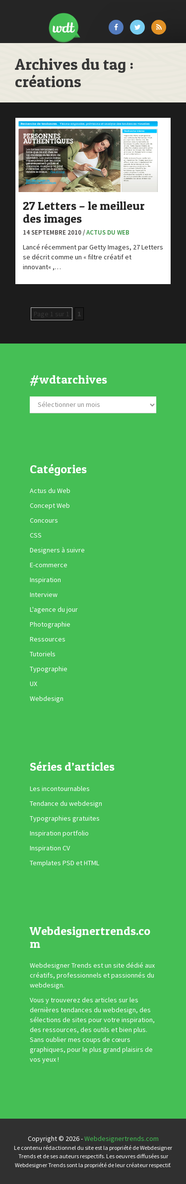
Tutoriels (43, 653)
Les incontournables (60, 788)
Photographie (50, 624)
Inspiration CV (50, 847)
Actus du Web (107, 232)
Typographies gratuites (65, 818)
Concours (44, 520)
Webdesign (46, 698)
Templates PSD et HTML (64, 862)
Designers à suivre (57, 549)
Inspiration (45, 579)
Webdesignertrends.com (121, 1138)
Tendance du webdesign (66, 803)
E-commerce (48, 564)
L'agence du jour (54, 609)
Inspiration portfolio (59, 833)
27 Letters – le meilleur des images (84, 212)
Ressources (47, 639)
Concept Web (50, 505)
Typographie (48, 668)
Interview (44, 594)
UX (33, 683)
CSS (36, 535)
